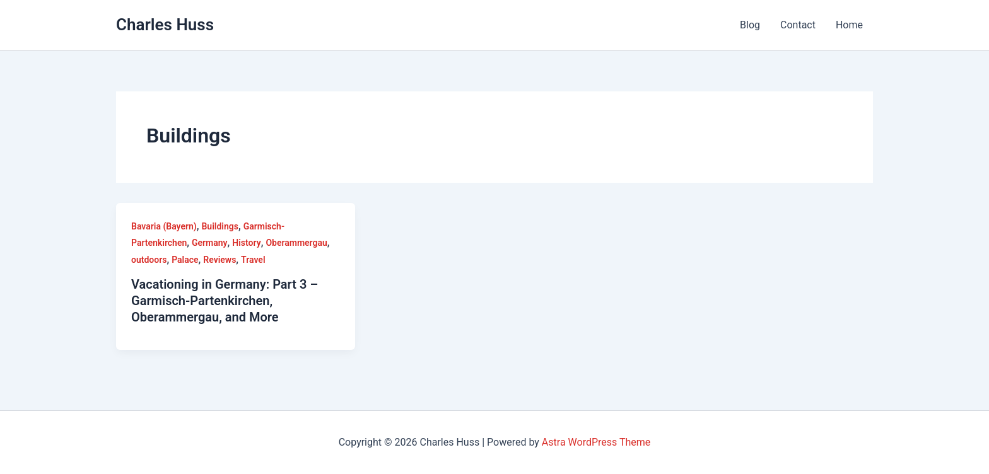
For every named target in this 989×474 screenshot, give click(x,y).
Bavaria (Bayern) (164, 226)
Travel (253, 260)
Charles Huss (165, 24)
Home (849, 25)
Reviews (219, 260)
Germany (210, 243)
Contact (798, 25)
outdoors (149, 260)
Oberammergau (296, 243)
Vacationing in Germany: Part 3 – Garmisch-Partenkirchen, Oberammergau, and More (224, 301)
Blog (750, 25)
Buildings (219, 226)
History (246, 243)
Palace (185, 260)
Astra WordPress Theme (596, 442)
